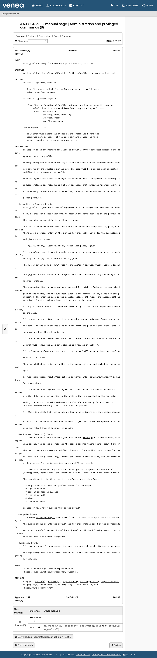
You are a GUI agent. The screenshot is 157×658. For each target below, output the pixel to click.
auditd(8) (40, 581)
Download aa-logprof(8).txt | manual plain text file (43, 637)
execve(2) (88, 437)
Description (45, 36)
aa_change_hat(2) (45, 517)
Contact (76, 5)
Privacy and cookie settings (106, 654)
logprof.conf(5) (110, 581)
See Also (66, 36)
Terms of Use (83, 654)
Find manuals (24, 645)
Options (32, 36)
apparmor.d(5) (71, 463)
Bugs (56, 36)
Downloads (56, 5)
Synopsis (20, 36)
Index (37, 5)
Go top (116, 645)
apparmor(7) (54, 581)
